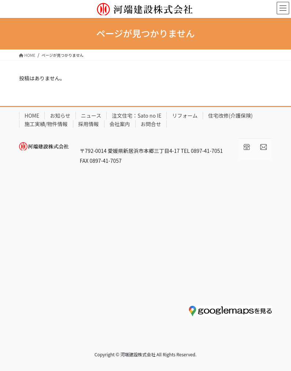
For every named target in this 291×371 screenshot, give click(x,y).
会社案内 (120, 124)
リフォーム (185, 115)
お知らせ (60, 115)
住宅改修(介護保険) (230, 115)
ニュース (91, 115)
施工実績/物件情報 (46, 124)
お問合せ (151, 124)
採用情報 (88, 124)
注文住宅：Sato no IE (136, 115)
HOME (32, 115)
